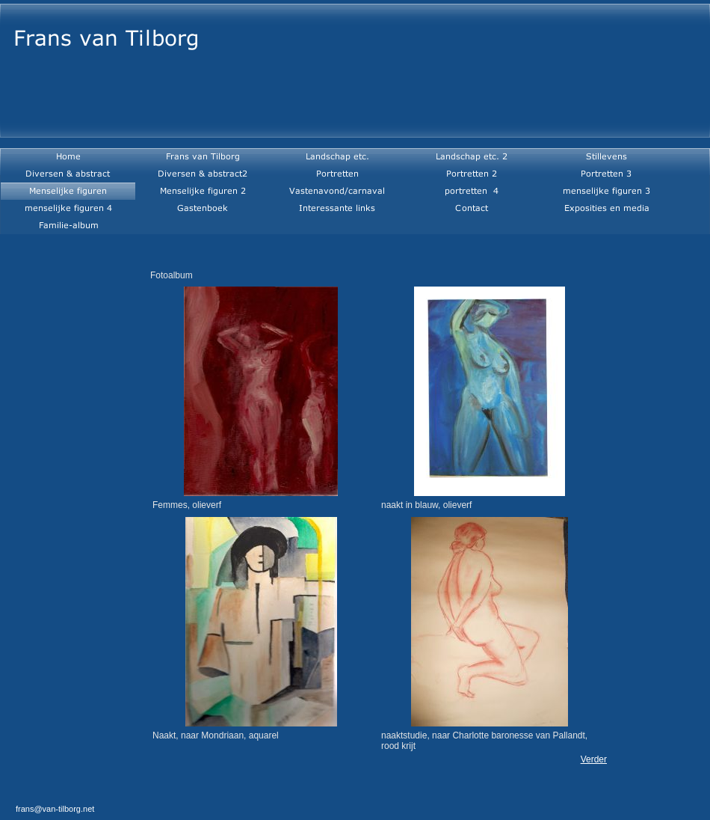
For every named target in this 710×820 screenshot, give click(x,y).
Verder (594, 759)
